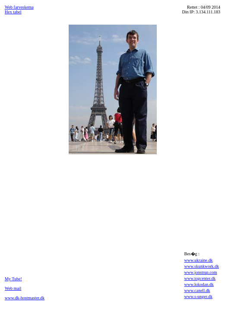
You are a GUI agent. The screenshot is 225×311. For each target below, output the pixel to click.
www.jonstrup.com (200, 272)
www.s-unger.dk (198, 296)
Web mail (13, 288)
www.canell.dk (197, 290)
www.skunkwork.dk (201, 266)
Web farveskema (19, 7)
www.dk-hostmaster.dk (24, 297)
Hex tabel (13, 12)
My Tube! (13, 278)
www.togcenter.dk (200, 278)
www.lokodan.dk (199, 284)
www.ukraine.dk (198, 260)
